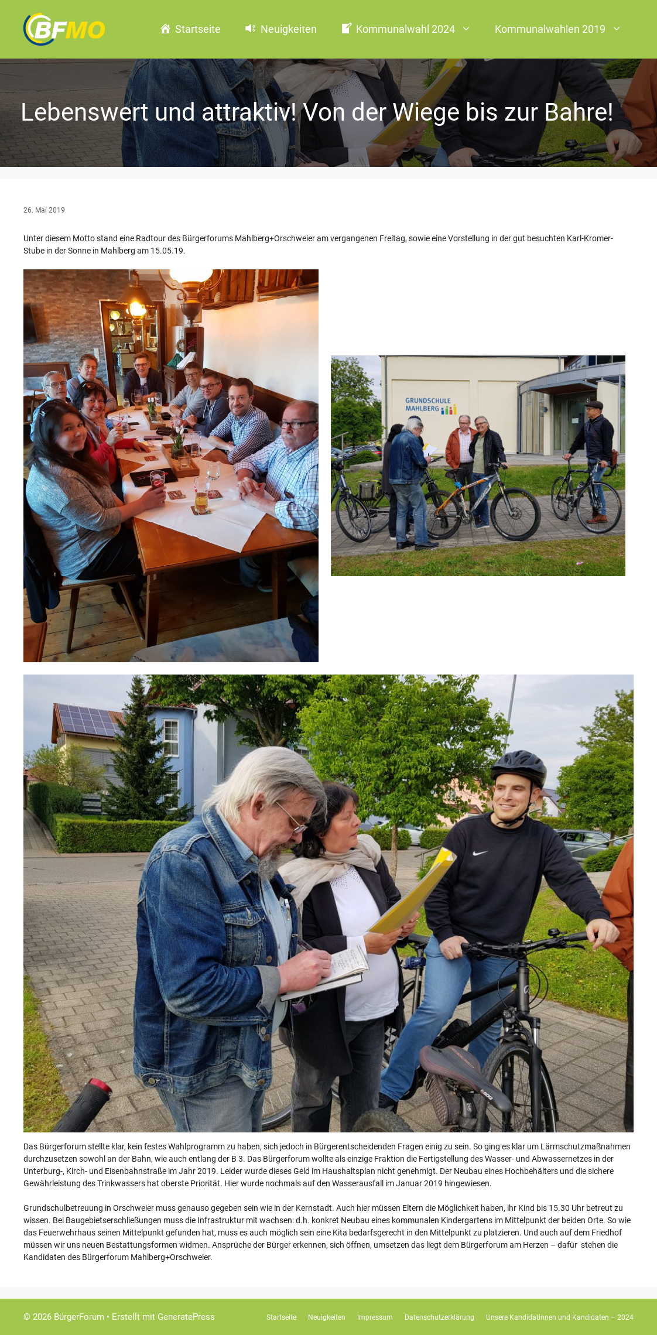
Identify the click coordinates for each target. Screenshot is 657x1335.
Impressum (375, 1317)
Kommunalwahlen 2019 (564, 29)
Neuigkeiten (326, 1317)
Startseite (281, 1317)
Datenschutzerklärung (439, 1317)
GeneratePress (186, 1317)
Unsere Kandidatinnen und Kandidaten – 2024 (560, 1317)
